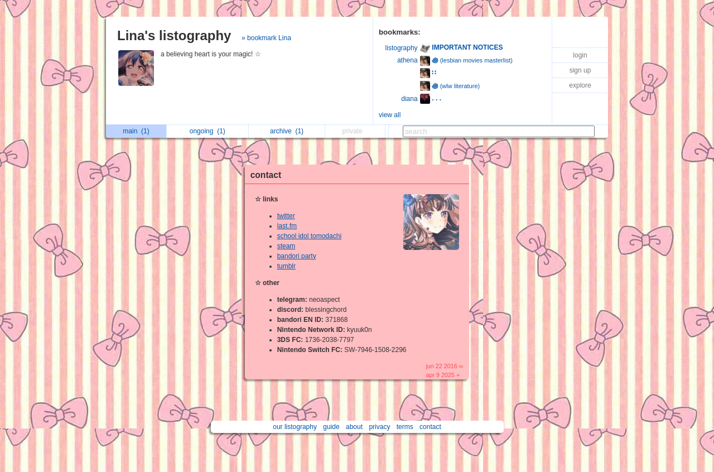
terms (405, 427)
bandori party (296, 256)
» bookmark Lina (266, 38)
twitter (286, 216)
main (136, 131)
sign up (580, 70)
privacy (379, 427)
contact (265, 175)
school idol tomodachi (309, 236)
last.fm (287, 226)
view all (390, 115)
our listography (295, 427)
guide (331, 427)
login (580, 55)
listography (401, 48)
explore (580, 85)
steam (286, 246)
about (354, 427)
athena (407, 60)
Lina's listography (174, 35)
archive (286, 131)
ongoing (207, 131)
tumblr (286, 266)
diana (409, 99)
